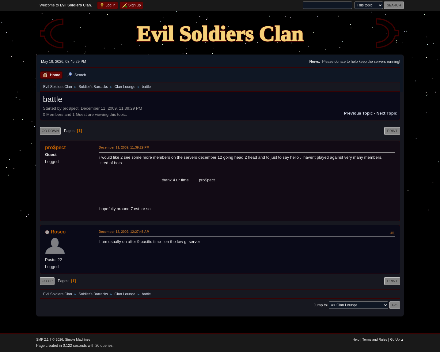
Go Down (50, 131)
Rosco (58, 231)
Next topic (387, 113)
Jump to (320, 305)
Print (392, 131)
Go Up (47, 281)
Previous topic (358, 113)
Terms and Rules (374, 339)
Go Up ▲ (397, 339)
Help (356, 339)
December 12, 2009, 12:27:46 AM (124, 231)
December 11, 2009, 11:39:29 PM (124, 147)
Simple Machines (77, 339)
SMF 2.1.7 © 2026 (49, 339)
